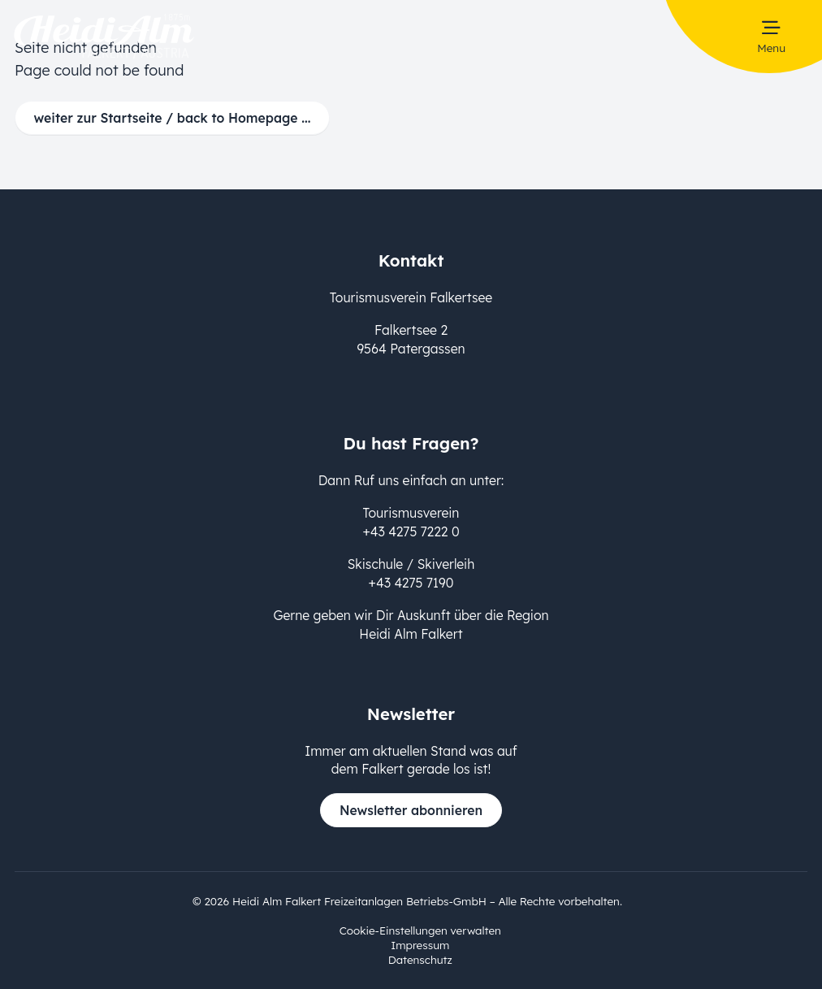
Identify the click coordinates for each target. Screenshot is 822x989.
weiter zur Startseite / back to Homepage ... (172, 118)
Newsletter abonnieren (411, 810)
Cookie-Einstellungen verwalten (420, 930)
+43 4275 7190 (411, 583)
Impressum (420, 945)
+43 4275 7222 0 (410, 531)
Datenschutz (420, 959)
